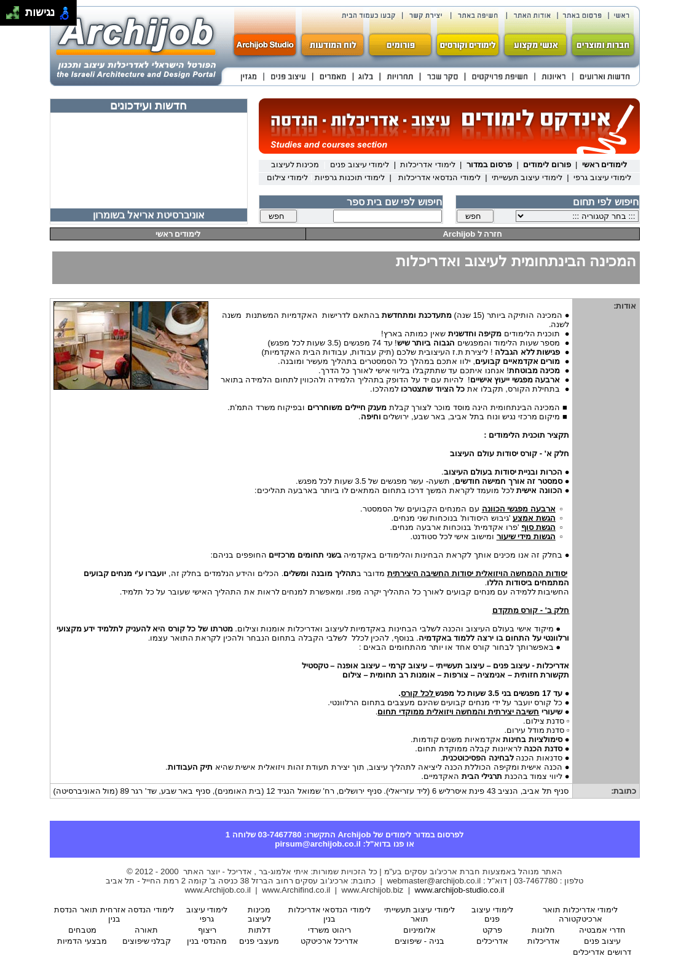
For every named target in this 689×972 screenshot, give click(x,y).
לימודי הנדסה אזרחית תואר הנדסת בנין (114, 914)
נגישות (38, 13)
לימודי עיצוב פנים (492, 914)
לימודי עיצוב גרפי (207, 914)
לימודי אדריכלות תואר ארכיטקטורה (580, 914)
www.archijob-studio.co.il (460, 890)
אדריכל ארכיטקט (330, 941)
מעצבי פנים (259, 941)
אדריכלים (492, 941)
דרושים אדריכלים (602, 952)
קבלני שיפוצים (146, 941)
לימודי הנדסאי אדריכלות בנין (329, 914)
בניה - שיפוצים (419, 941)
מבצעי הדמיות (82, 941)
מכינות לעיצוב (259, 914)
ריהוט (329, 929)
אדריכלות (543, 941)
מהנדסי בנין (207, 941)
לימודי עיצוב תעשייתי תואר (419, 914)
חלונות (543, 929)
